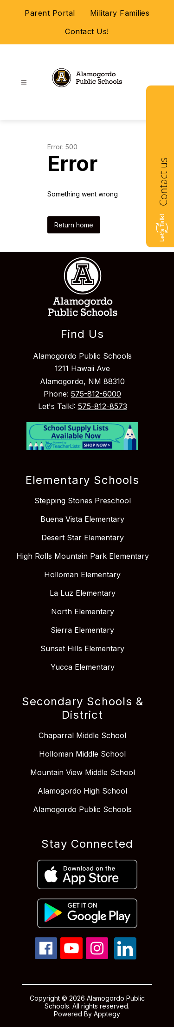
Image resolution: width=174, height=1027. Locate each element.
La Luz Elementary (83, 593)
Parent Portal (50, 13)
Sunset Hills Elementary (82, 648)
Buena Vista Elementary (82, 519)
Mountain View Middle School (82, 772)
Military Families (120, 13)
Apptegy (107, 1014)
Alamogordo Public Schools (82, 809)
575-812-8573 (102, 406)
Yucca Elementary (83, 667)
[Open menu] (24, 82)
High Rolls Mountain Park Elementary (82, 556)
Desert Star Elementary (82, 537)
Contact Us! (87, 31)
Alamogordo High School (82, 790)
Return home (73, 225)
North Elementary (82, 611)
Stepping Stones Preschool (82, 500)
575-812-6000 (96, 393)
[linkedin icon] (125, 956)
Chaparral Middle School (82, 735)
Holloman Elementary (82, 574)
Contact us (163, 182)
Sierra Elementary (82, 630)
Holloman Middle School (82, 753)
